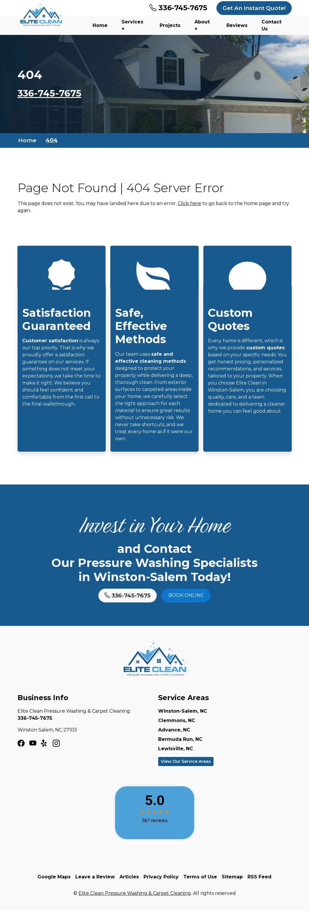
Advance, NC (174, 732)
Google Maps (54, 879)
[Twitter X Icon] (44, 745)
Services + (132, 25)
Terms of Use (200, 879)
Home (100, 25)
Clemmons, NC (176, 722)
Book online (186, 597)
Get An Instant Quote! (254, 7)
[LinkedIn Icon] (56, 745)
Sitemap (232, 879)
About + (202, 25)
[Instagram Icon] (32, 745)
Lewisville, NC (175, 750)
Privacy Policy (161, 879)
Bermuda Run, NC (180, 741)
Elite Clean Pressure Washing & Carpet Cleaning (134, 895)
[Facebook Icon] (21, 745)
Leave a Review (95, 879)
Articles (129, 879)
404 (52, 140)
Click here (189, 203)
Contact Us (271, 25)
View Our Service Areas (186, 763)
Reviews (236, 25)
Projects (170, 25)
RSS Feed (259, 879)
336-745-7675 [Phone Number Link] (178, 8)
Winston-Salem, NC (182, 713)
